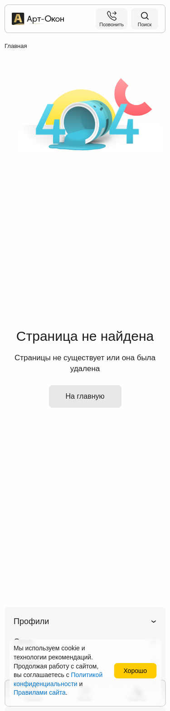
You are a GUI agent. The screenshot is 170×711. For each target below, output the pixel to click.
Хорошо (135, 670)
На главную (85, 396)
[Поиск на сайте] (144, 18)
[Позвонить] (111, 18)
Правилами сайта (40, 692)
